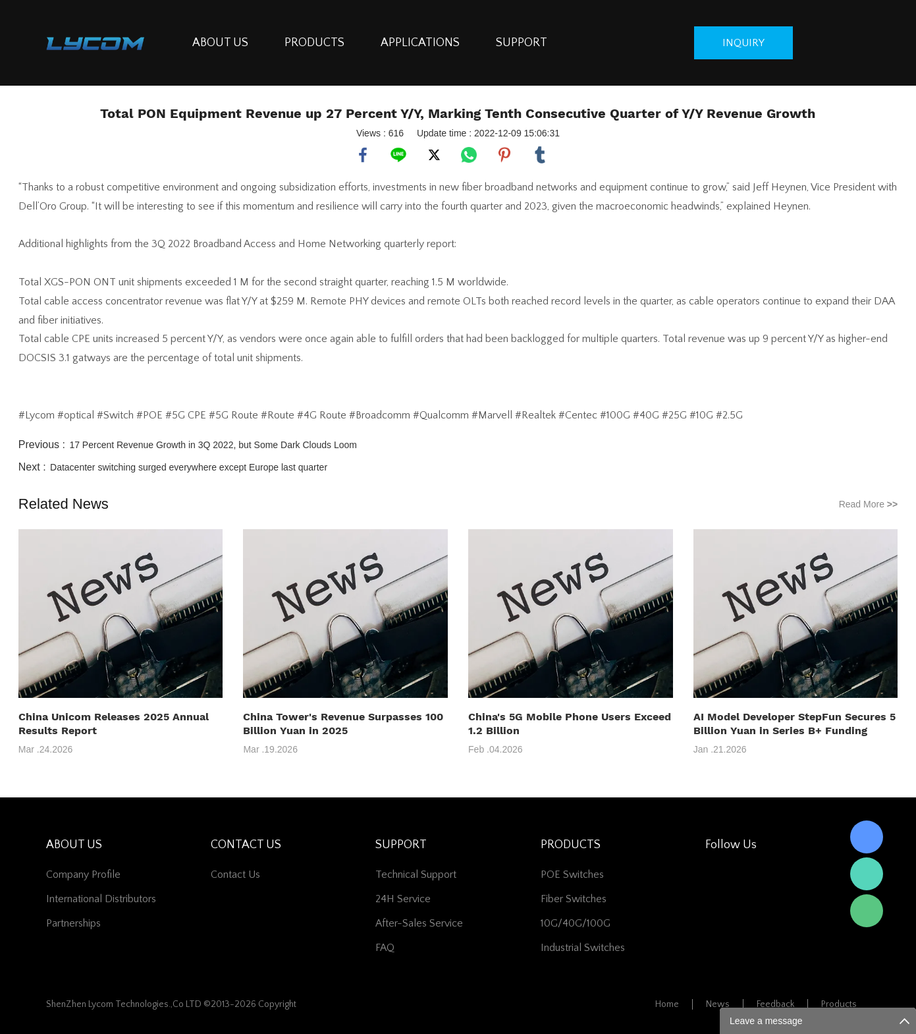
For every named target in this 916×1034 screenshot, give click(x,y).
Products (839, 1004)
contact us (235, 874)
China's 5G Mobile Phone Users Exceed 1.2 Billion (569, 723)
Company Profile (83, 874)
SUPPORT (521, 42)
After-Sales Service (419, 923)
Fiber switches (573, 899)
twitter (434, 155)
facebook (363, 155)
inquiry (743, 43)
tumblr (540, 155)
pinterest (504, 155)
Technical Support (415, 874)
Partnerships (73, 923)
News (718, 1004)
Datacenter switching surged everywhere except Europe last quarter (188, 467)
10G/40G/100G (575, 923)
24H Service (403, 899)
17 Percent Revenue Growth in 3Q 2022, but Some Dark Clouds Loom (213, 445)
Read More (868, 504)
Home (667, 1004)
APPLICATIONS (420, 42)
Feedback (775, 1004)
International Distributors (101, 899)
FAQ (384, 948)
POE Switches (572, 874)
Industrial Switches (583, 948)
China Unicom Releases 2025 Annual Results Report (113, 723)
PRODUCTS (314, 42)
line (398, 155)
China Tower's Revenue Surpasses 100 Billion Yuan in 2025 (343, 723)
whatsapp (469, 155)
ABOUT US (220, 42)
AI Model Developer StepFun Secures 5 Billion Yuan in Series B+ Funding (794, 723)
